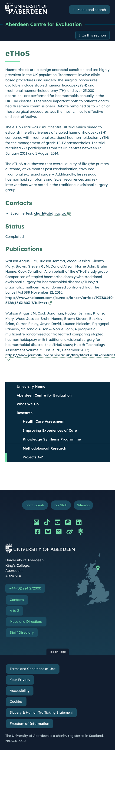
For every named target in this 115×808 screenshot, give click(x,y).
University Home (31, 386)
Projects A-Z (33, 457)
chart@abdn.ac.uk (50, 213)
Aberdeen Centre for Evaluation (43, 24)
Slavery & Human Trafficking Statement (41, 712)
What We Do (28, 404)
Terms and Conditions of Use (33, 669)
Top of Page (57, 651)
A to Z (14, 611)
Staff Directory (22, 632)
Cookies (16, 701)
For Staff (60, 505)
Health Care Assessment (44, 421)
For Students (35, 505)
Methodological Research (44, 448)
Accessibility (20, 691)
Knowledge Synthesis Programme (52, 439)
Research (25, 413)
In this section (94, 35)
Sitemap (83, 505)
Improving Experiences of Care (50, 430)
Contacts (17, 600)
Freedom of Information (29, 724)
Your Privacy (20, 680)
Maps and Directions (26, 621)
